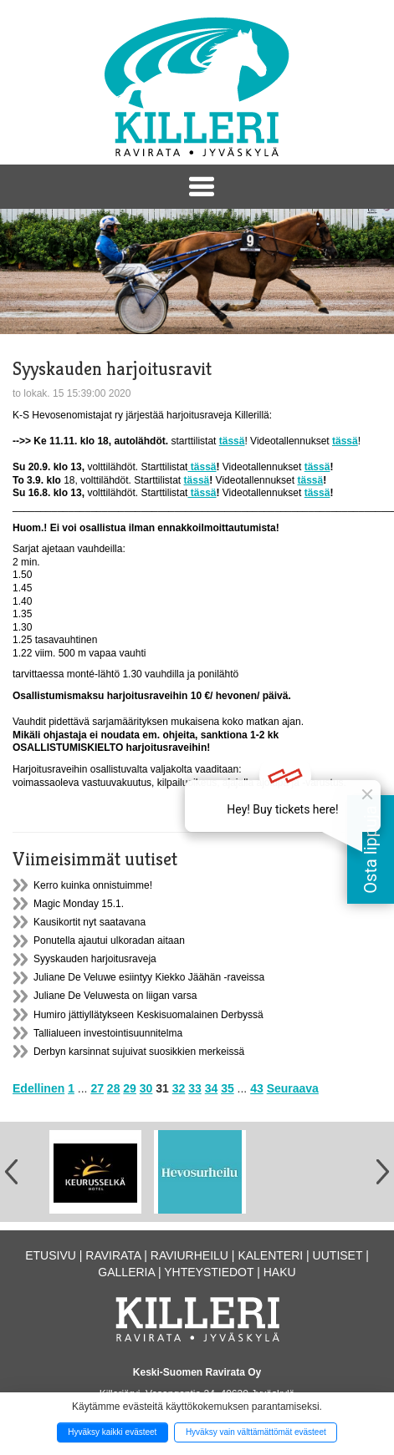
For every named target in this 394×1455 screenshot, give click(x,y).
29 (129, 1088)
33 (195, 1088)
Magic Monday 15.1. (78, 904)
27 (97, 1088)
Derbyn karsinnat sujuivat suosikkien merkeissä (138, 1051)
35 (227, 1088)
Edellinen (38, 1088)
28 (113, 1088)
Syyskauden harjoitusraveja (94, 959)
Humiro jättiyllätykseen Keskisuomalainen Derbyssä (148, 1015)
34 (211, 1088)
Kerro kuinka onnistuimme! (92, 885)
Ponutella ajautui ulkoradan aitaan (109, 940)
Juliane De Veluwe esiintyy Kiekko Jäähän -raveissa (148, 977)
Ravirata (113, 1255)
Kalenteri (270, 1255)
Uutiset (338, 1255)
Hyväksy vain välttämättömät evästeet (256, 1432)
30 (146, 1088)
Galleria (126, 1272)
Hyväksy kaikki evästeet (112, 1432)
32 (179, 1088)
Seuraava (293, 1088)
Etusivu (50, 1255)
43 (257, 1088)
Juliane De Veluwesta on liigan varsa (115, 995)
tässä (201, 467)
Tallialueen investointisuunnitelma (107, 1033)
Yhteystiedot (208, 1272)
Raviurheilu (189, 1255)
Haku (280, 1272)
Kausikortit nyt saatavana (89, 922)
